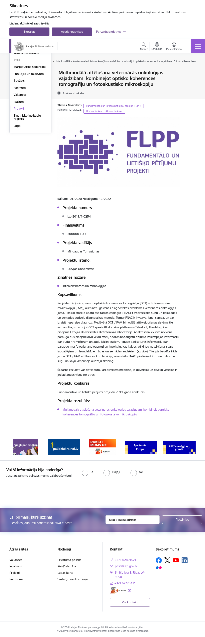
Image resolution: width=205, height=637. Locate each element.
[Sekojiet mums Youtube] (176, 560)
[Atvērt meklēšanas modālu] (144, 47)
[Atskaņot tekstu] (73, 93)
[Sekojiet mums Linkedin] (185, 560)
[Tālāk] (189, 447)
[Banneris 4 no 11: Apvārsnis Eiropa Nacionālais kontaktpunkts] (141, 447)
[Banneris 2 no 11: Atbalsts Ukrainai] (64, 447)
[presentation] (33, 493)
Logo (17, 174)
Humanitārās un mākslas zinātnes (104, 111)
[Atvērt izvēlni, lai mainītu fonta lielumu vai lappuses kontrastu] (174, 47)
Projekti (19, 157)
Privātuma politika (69, 560)
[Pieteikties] (182, 519)
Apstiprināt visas (72, 32)
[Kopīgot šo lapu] (190, 81)
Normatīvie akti (24, 94)
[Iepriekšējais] (16, 447)
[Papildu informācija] (129, 590)
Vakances (20, 142)
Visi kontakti (130, 602)
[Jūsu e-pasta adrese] (133, 519)
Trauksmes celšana (26, 101)
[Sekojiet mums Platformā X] (167, 560)
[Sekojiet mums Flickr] (159, 567)
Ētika (17, 108)
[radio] (87, 472)
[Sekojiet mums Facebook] (159, 560)
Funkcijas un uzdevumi (29, 122)
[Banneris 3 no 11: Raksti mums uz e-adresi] (102, 447)
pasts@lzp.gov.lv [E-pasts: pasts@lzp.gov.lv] (126, 566)
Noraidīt (29, 32)
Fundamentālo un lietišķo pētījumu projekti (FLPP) (113, 105)
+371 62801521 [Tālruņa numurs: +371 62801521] (125, 560)
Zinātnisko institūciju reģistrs (27, 165)
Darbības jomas (24, 80)
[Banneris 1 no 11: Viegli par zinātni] (25, 447)
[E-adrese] (118, 590)
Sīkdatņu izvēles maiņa (72, 579)
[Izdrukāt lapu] (190, 71)
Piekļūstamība (66, 566)
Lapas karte (65, 573)
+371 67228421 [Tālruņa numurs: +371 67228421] (125, 583)
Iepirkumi (20, 135)
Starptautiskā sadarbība (30, 115)
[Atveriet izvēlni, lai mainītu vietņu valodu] (157, 46)
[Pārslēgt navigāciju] (198, 46)
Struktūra (20, 73)
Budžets (19, 129)
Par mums (16, 579)
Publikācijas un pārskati (29, 87)
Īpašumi (19, 150)
